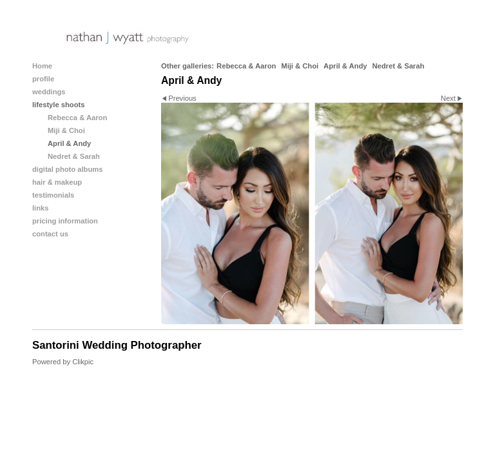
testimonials (53, 195)
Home (42, 66)
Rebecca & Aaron (246, 66)
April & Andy (345, 66)
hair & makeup (57, 182)
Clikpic (82, 362)
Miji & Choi (299, 66)
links (40, 208)
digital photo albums (67, 169)
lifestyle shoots (58, 104)
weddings (49, 92)
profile (43, 79)
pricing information (65, 221)
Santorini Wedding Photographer (117, 345)
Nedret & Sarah (398, 66)
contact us (50, 234)
